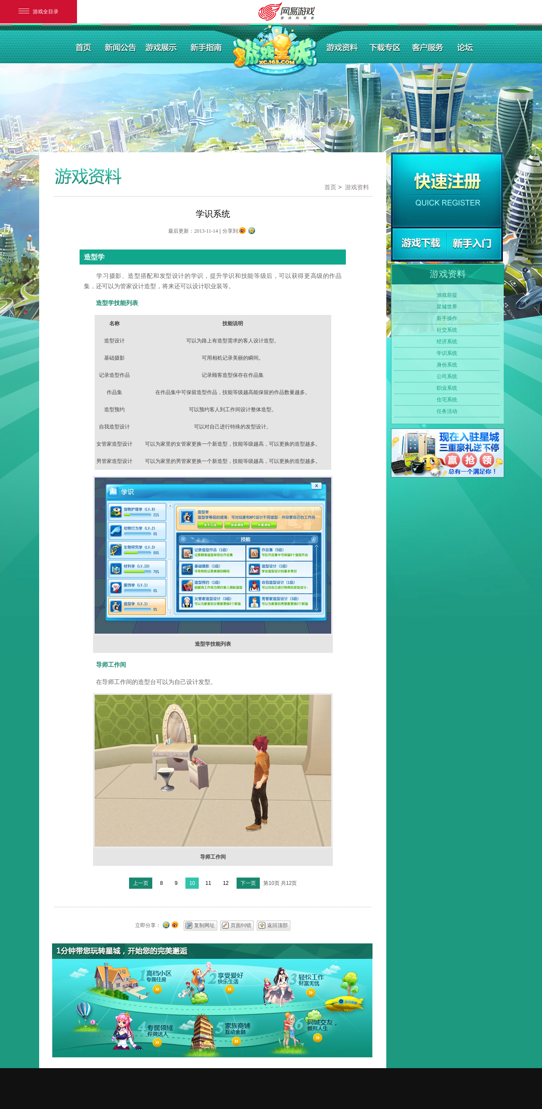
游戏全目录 (38, 12)
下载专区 (385, 47)
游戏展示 (162, 47)
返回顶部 (277, 925)
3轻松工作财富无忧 (296, 981)
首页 (84, 47)
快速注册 (447, 190)
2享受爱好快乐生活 (212, 981)
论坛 (464, 47)
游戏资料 (342, 47)
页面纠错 (241, 925)
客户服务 (428, 47)
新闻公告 (119, 47)
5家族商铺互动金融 (212, 1031)
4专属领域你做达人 (130, 1031)
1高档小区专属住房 (130, 981)
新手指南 (207, 47)
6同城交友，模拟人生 (296, 1031)
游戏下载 (419, 244)
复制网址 (204, 925)
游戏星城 (275, 52)
